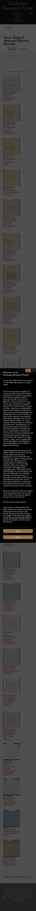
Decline (18, 537)
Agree (18, 531)
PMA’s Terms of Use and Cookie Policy (17, 516)
